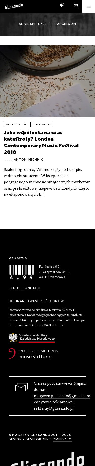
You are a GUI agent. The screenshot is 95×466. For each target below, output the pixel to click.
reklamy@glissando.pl (54, 409)
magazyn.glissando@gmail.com (62, 396)
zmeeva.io (62, 439)
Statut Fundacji (24, 288)
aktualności (17, 124)
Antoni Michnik (28, 159)
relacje (43, 124)
